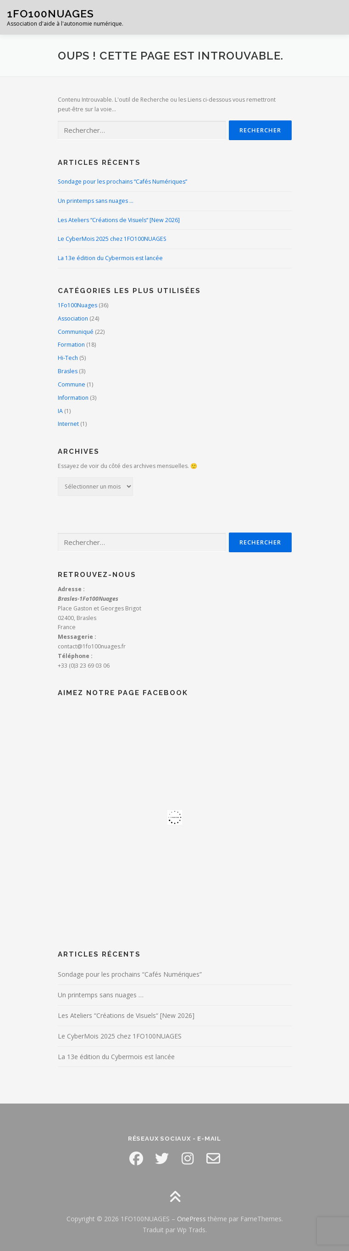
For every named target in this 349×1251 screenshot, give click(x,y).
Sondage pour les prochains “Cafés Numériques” (122, 181)
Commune (71, 384)
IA (60, 411)
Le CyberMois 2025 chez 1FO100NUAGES (112, 239)
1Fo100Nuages (77, 305)
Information (73, 398)
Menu (333, 17)
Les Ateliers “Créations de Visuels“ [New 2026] (119, 220)
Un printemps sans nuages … (95, 201)
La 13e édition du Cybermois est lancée (110, 258)
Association (73, 318)
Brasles (68, 371)
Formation (71, 344)
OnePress (191, 1218)
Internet (68, 424)
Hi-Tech (68, 358)
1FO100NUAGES (50, 13)
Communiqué (76, 332)
